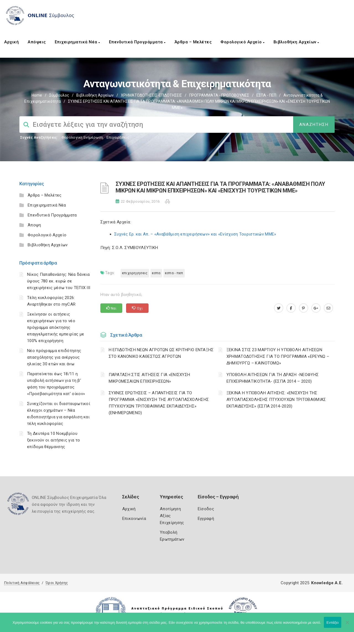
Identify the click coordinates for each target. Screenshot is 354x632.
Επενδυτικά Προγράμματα (137, 41)
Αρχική (11, 41)
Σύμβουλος (59, 95)
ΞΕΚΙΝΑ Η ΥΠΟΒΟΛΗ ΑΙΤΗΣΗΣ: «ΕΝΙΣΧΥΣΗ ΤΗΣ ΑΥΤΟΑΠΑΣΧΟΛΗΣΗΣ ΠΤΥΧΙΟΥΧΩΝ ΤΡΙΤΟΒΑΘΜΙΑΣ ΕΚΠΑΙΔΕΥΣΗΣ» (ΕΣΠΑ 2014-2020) (276, 399)
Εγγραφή (206, 518)
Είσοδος (206, 508)
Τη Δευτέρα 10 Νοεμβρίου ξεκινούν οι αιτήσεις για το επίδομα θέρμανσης (53, 440)
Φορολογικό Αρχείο (242, 41)
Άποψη (34, 225)
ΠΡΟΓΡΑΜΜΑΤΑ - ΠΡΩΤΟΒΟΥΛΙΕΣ (219, 95)
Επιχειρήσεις (117, 137)
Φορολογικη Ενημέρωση (82, 137)
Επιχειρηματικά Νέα (77, 41)
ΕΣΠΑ (156, 273)
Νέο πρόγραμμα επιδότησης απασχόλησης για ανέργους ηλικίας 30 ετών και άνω (54, 357)
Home (37, 95)
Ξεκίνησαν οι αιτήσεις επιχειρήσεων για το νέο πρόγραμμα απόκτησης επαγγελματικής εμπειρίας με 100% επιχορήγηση (55, 327)
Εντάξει (333, 622)
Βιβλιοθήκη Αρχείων (296, 41)
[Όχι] (347, 625)
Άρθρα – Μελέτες (193, 41)
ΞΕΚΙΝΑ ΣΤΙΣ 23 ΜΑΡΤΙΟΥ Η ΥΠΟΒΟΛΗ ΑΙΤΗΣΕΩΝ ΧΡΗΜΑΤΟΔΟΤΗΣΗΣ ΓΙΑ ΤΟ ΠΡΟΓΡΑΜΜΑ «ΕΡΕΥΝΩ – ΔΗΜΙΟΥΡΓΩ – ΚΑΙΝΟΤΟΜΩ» (278, 356)
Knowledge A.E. (327, 582)
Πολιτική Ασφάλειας (22, 583)
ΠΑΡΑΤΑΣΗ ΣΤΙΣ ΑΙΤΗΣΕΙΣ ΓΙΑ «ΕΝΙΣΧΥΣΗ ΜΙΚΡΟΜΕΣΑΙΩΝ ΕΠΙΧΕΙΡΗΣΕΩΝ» (149, 378)
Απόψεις (37, 41)
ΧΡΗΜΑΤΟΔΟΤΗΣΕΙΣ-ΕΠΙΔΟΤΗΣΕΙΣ (151, 95)
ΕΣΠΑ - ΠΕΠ (266, 95)
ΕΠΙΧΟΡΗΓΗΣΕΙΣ (135, 273)
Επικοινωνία (134, 518)
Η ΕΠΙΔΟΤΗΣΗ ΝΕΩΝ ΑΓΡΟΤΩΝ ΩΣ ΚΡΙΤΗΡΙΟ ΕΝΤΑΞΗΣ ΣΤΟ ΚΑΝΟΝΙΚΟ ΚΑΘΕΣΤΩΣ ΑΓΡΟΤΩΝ (161, 353)
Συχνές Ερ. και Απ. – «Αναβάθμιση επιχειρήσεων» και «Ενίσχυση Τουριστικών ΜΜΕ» (195, 234)
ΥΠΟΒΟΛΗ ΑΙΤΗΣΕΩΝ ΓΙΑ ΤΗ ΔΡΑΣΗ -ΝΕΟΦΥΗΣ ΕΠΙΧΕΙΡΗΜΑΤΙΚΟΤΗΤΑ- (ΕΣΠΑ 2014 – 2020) (273, 378)
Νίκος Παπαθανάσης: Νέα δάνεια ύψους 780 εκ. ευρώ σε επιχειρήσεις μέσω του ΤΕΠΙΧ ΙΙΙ (58, 281)
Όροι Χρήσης (57, 583)
